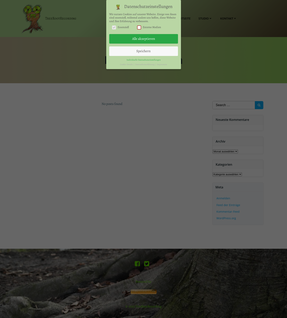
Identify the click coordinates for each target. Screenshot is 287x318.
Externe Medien (149, 25)
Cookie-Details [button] (126, 62)
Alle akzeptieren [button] (143, 37)
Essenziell (120, 25)
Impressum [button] (162, 62)
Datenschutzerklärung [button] (145, 62)
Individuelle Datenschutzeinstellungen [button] (144, 58)
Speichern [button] (143, 49)
